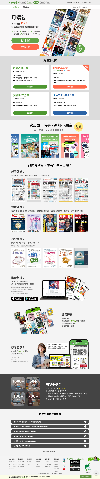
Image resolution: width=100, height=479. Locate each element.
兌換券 (85, 2)
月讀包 (29, 2)
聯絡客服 (56, 461)
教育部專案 (56, 469)
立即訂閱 (25, 47)
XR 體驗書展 (21, 466)
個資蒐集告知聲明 (13, 466)
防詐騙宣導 (11, 469)
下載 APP (29, 464)
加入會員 (80, 2)
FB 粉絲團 (47, 461)
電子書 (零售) (21, 461)
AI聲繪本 (56, 471)
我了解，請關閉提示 (86, 477)
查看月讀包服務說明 (48, 451)
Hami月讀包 (15, 7)
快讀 (48, 2)
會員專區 (38, 461)
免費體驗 (84, 7)
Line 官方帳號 (48, 464)
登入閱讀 (25, 40)
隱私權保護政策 (12, 464)
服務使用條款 (12, 461)
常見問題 (38, 466)
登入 (75, 2)
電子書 (23, 2)
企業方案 (75, 7)
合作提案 (56, 464)
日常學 (42, 2)
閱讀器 (36, 2)
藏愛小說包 (26, 7)
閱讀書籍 (68, 2)
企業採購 (56, 466)
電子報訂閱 (47, 466)
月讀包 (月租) (21, 464)
